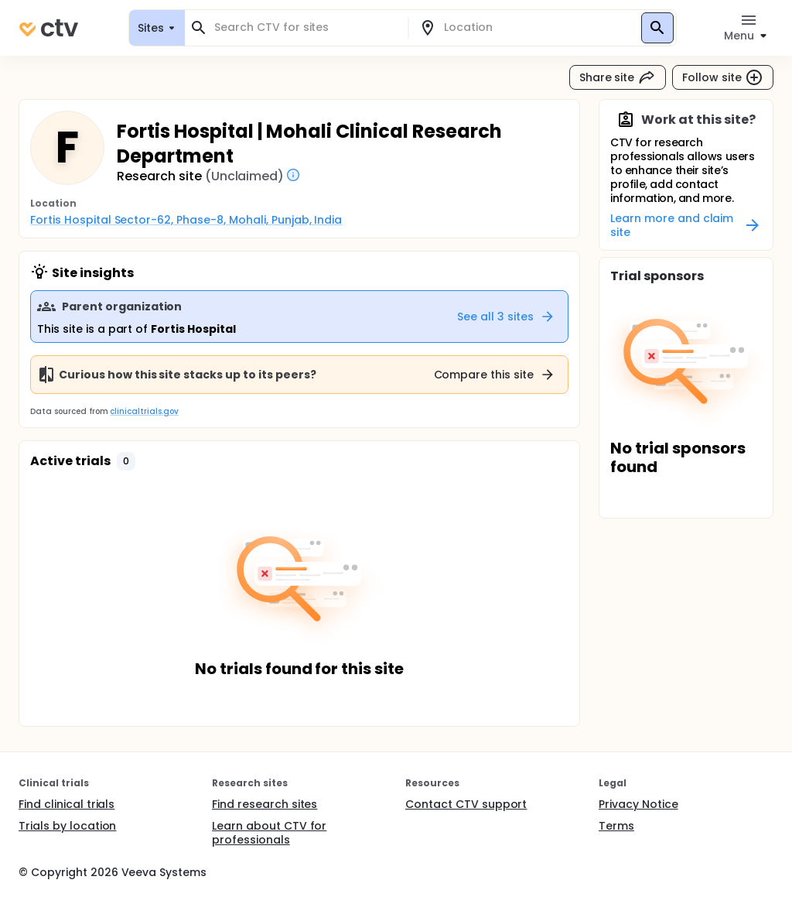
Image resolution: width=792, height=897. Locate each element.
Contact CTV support (466, 804)
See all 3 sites (506, 316)
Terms (616, 826)
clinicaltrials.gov (144, 411)
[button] (126, 461)
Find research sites (264, 804)
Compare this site (495, 374)
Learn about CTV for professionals (269, 833)
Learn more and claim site (686, 225)
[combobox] (305, 27)
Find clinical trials (66, 804)
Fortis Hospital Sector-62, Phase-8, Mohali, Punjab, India (186, 220)
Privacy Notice (638, 804)
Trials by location (67, 826)
